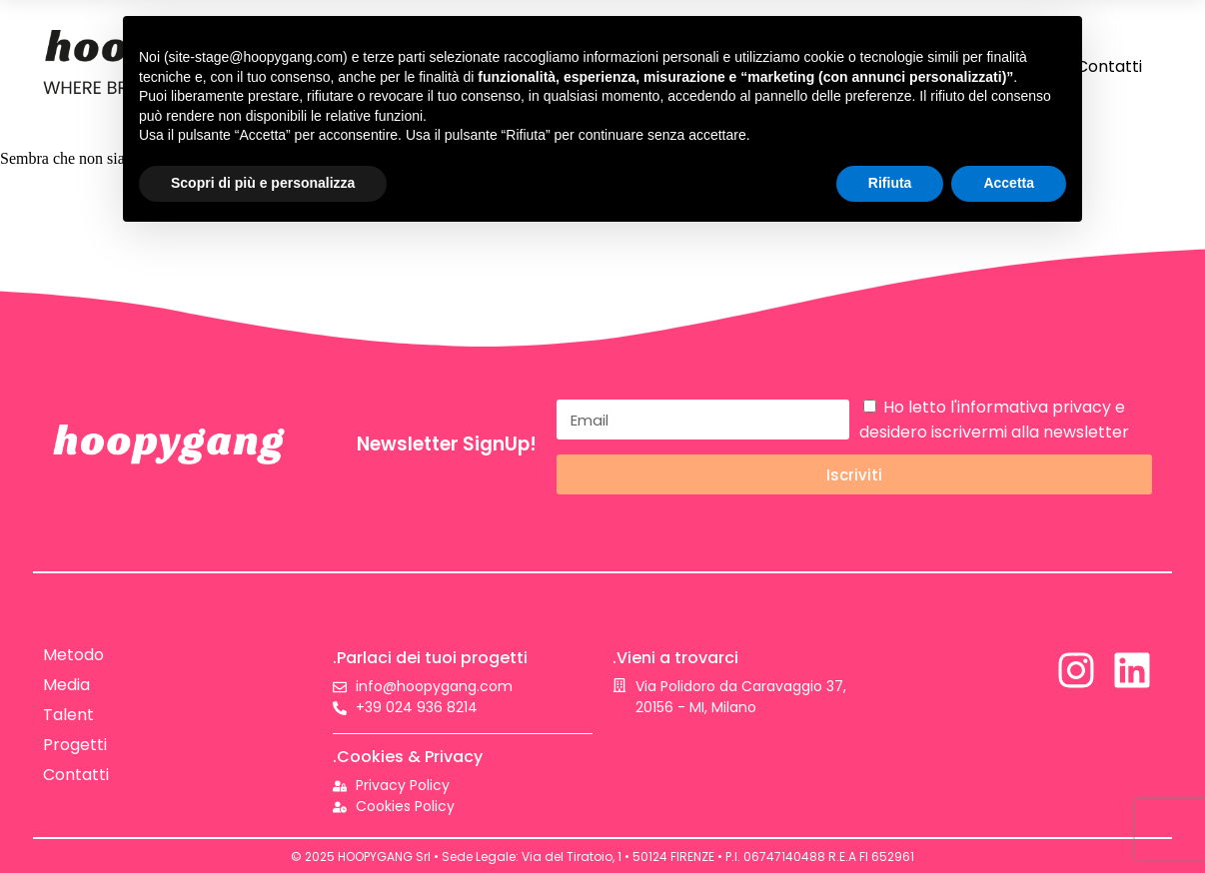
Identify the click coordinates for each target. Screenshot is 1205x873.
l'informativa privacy (1030, 407)
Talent (68, 714)
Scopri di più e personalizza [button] (263, 183)
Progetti (75, 744)
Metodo (73, 654)
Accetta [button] (1008, 183)
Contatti (1109, 66)
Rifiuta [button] (890, 183)
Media (66, 684)
